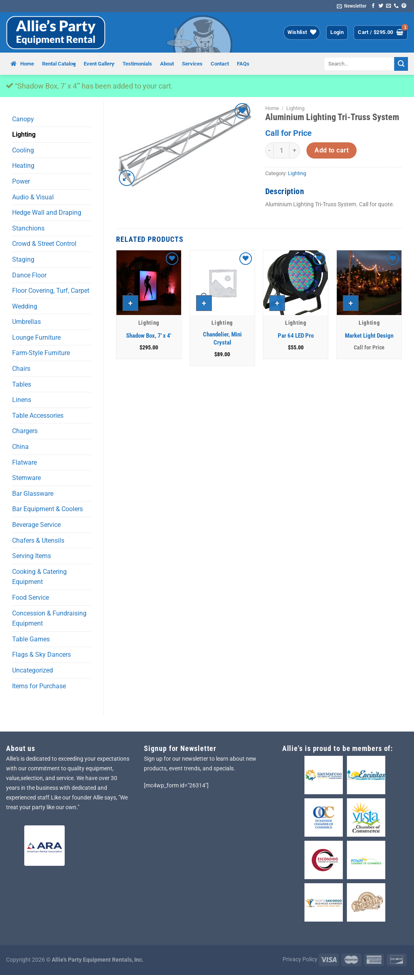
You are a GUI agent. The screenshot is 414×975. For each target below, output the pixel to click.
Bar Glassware (32, 493)
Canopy (23, 119)
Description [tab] (284, 191)
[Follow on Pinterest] (403, 6)
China (20, 446)
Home (272, 108)
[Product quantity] (281, 150)
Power (21, 181)
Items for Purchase (39, 686)
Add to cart (332, 150)
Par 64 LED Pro (296, 335)
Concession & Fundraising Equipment (49, 618)
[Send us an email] (388, 6)
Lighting (24, 134)
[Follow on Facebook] (373, 6)
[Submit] (401, 64)
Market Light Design (369, 335)
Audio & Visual (33, 197)
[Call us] (396, 6)
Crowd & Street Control (44, 243)
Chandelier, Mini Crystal (222, 338)
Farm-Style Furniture (41, 353)
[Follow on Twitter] (380, 6)
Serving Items (31, 556)
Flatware (24, 462)
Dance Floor (29, 275)
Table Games (31, 639)
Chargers (25, 431)
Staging (23, 259)
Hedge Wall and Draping (46, 212)
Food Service (30, 597)
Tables (21, 384)
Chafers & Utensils (38, 540)
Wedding (24, 306)
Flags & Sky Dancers (41, 654)
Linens (21, 400)
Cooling (23, 150)
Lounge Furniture (36, 337)
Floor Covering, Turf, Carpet (50, 290)
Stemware (26, 478)
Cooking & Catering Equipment (39, 577)
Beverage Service (36, 525)
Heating (23, 165)
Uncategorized (32, 670)
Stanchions (28, 228)
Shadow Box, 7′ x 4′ (148, 335)
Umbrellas (26, 322)
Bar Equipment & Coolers (47, 509)
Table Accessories (37, 415)
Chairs (21, 368)
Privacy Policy (300, 959)
